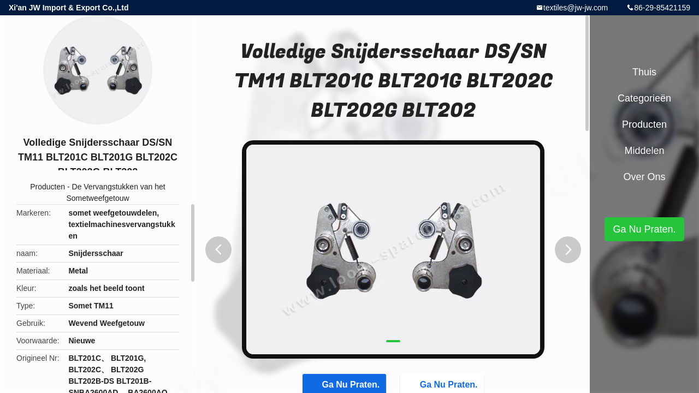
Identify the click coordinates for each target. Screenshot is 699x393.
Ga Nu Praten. (644, 229)
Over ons (644, 176)
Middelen (644, 150)
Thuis (644, 72)
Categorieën (644, 98)
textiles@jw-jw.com (575, 7)
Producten (47, 186)
